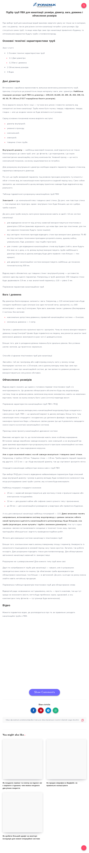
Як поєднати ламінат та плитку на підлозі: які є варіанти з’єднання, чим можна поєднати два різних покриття (22, 785)
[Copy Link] (44, 720)
